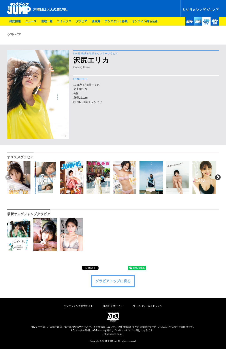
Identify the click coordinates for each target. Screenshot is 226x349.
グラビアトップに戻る (113, 281)
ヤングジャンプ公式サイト (78, 306)
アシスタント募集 (116, 21)
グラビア (81, 21)
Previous (8, 177)
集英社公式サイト (113, 306)
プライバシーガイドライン (147, 306)
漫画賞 (96, 21)
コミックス (64, 21)
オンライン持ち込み (145, 21)
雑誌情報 (15, 21)
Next (218, 177)
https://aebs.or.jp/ (113, 334)
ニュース (31, 21)
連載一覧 (47, 21)
